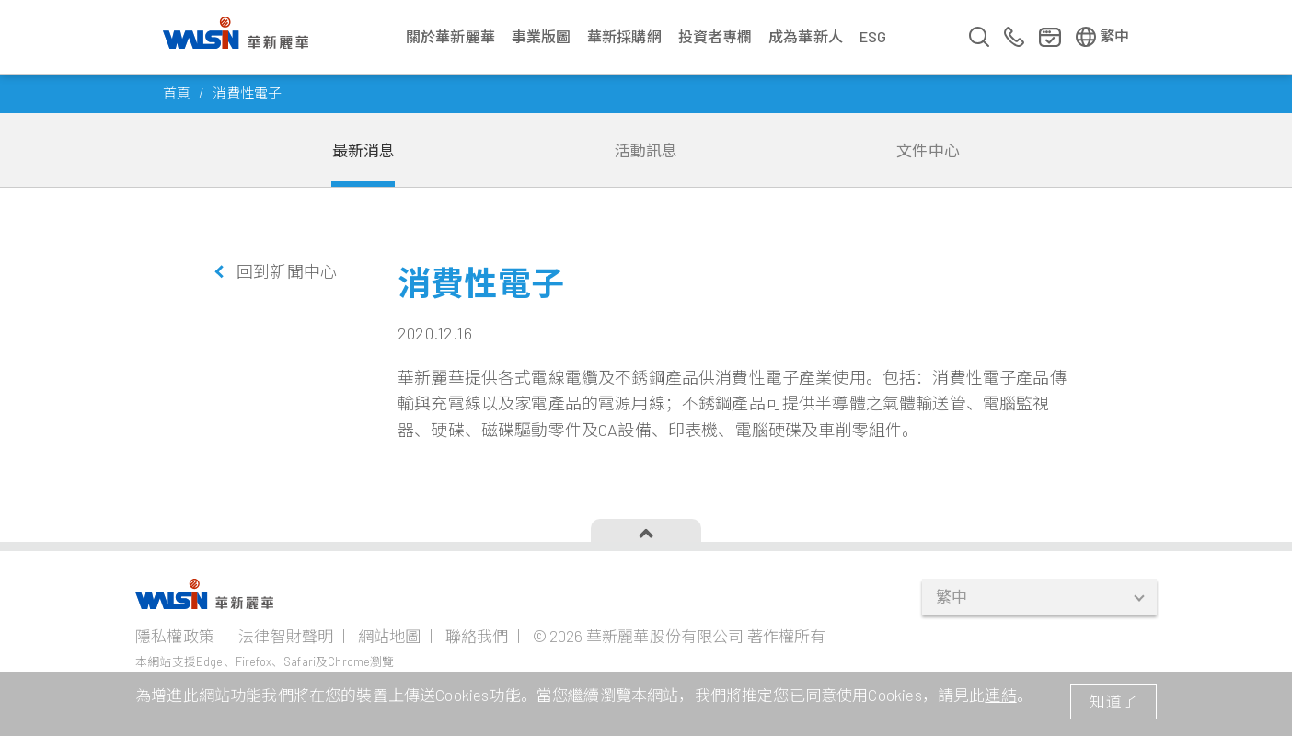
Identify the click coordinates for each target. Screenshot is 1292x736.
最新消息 (364, 150)
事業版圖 (541, 36)
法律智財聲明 (285, 636)
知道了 (1113, 701)
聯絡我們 (477, 636)
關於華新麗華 (450, 36)
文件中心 (928, 150)
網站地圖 (389, 636)
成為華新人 (805, 36)
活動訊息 (646, 150)
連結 (1000, 694)
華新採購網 (624, 36)
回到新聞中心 (286, 271)
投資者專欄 (715, 36)
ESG (873, 36)
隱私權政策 (174, 636)
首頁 (176, 93)
